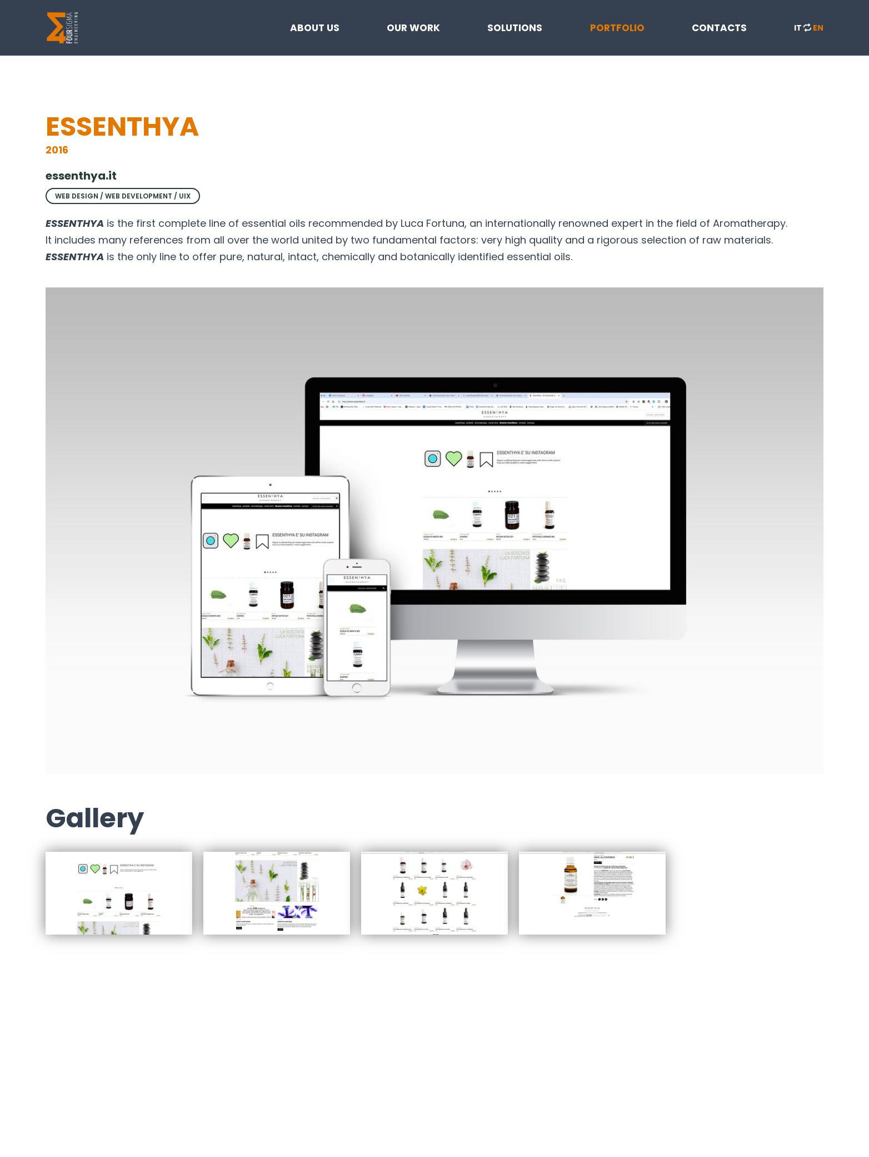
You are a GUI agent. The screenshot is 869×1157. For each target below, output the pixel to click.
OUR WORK (413, 27)
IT (798, 27)
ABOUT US (314, 27)
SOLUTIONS (514, 27)
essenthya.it (81, 176)
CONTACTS (719, 27)
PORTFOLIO (617, 27)
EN (818, 27)
